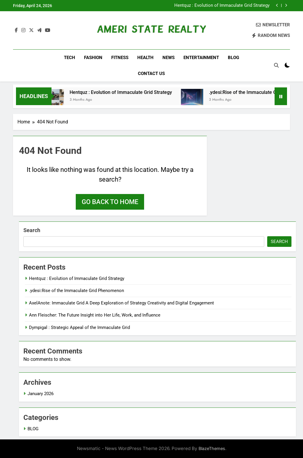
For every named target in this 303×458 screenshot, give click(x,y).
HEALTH (145, 57)
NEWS (168, 57)
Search (31, 230)
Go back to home (110, 202)
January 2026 (41, 393)
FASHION (93, 57)
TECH (69, 57)
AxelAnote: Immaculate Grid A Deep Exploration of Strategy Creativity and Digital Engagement (121, 303)
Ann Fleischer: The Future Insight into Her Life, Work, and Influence (94, 315)
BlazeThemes (212, 448)
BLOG (233, 57)
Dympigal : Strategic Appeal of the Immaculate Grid (79, 327)
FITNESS (119, 57)
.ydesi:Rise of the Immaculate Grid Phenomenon (76, 290)
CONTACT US (151, 73)
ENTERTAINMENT (201, 57)
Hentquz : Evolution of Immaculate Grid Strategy (222, 5)
